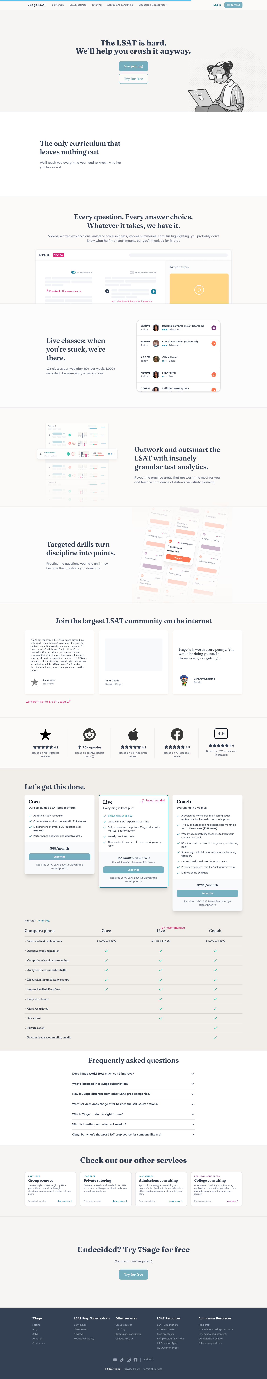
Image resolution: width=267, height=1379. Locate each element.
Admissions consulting (128, 1334)
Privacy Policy (132, 1369)
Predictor (204, 1324)
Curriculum (80, 1324)
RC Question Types (168, 1347)
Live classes (81, 1329)
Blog (35, 1329)
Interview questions (210, 1343)
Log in (217, 4)
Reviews (78, 1334)
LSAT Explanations (167, 1324)
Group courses (123, 1324)
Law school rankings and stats (216, 1329)
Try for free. (43, 920)
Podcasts (148, 1359)
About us (37, 1338)
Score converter (166, 1329)
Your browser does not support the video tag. (181, 154)
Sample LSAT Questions (170, 1338)
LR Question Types (167, 1343)
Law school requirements (213, 1334)
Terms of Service (152, 1369)
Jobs (35, 1334)
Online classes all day (120, 816)
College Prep (124, 1338)
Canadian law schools (211, 1338)
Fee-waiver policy (84, 1338)
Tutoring (120, 1329)
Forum (36, 1324)
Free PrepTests (165, 1334)
